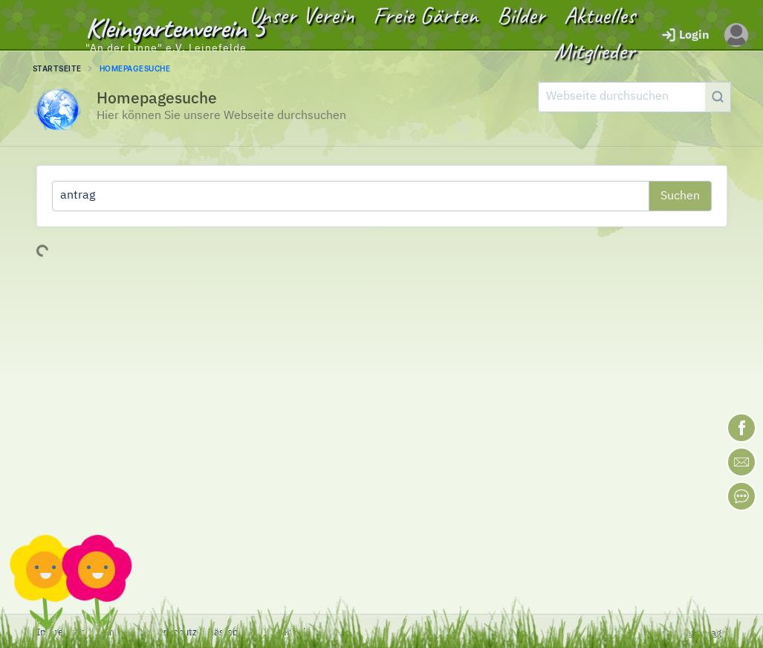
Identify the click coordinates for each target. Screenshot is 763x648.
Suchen (680, 196)
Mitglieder (594, 51)
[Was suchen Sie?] (350, 196)
